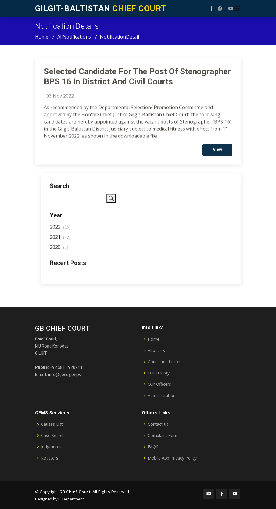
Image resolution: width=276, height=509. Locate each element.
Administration (162, 395)
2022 (60, 228)
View (217, 151)
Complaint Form (163, 435)
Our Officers (159, 384)
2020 (59, 249)
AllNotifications (74, 36)
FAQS (153, 447)
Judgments (51, 447)
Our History (159, 373)
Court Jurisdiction (164, 362)
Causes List (52, 424)
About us (156, 350)
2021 (60, 239)
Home (41, 36)
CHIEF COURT (100, 8)
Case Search (53, 435)
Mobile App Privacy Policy (172, 458)
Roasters (49, 458)
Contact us (158, 424)
